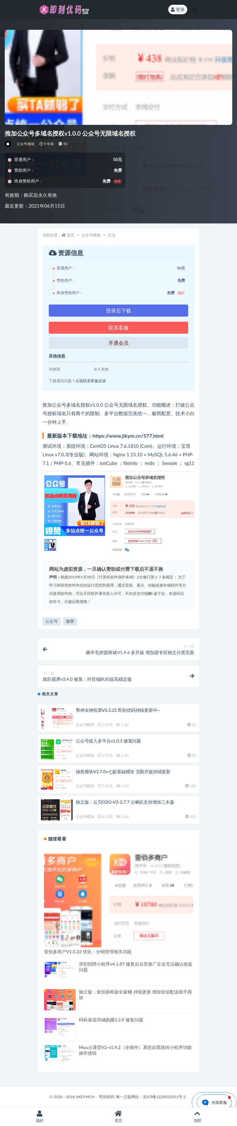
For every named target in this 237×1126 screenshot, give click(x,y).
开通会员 (118, 343)
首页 (70, 235)
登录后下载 (118, 310)
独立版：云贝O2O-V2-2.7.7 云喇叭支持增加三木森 (125, 802)
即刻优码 (106, 1096)
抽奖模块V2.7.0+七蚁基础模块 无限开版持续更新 (123, 771)
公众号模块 (26, 144)
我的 (39, 1116)
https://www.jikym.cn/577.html (128, 436)
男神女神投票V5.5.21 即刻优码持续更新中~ (118, 710)
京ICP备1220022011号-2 (164, 1096)
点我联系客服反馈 (90, 380)
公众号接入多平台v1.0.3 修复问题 (108, 740)
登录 (178, 9)
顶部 (197, 1116)
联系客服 (118, 328)
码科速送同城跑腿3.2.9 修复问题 (111, 1019)
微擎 (70, 621)
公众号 (51, 621)
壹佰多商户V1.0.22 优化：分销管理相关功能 (87, 951)
